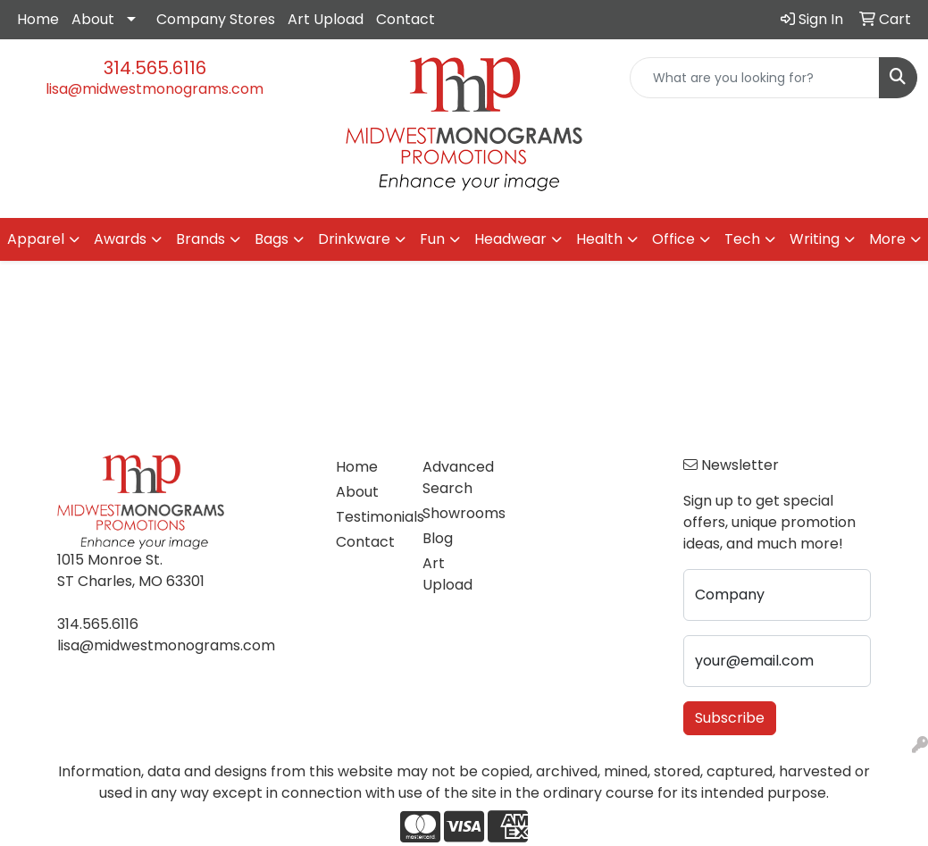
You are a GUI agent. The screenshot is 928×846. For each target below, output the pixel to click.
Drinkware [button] (354, 239)
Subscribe (730, 718)
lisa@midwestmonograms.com (154, 89)
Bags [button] (271, 239)
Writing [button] (815, 239)
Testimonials (368, 517)
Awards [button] (120, 239)
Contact (405, 19)
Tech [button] (742, 239)
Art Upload (326, 19)
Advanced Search (455, 477)
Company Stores (215, 19)
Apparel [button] (35, 239)
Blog (437, 538)
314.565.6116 (155, 67)
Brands (200, 239)
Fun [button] (432, 239)
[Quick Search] (755, 77)
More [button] (887, 239)
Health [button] (599, 239)
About (92, 19)
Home (38, 19)
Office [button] (673, 239)
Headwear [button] (510, 239)
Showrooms (455, 513)
